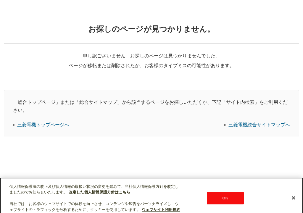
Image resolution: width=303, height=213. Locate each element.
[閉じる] (293, 200)
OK (225, 200)
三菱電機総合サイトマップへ (259, 124)
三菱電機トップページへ (43, 124)
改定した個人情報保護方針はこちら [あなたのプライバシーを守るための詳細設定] (99, 194)
